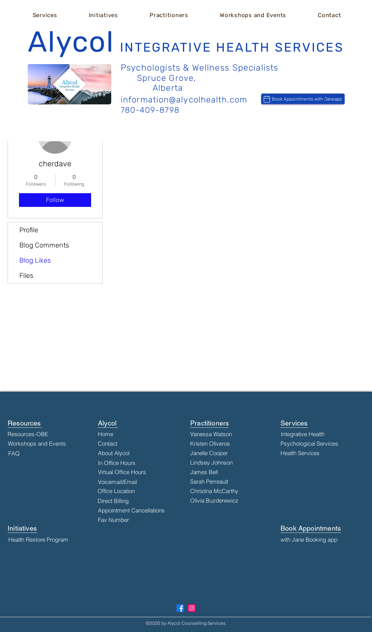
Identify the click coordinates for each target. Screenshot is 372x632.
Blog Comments (44, 245)
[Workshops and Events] (46, 443)
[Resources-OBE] (46, 434)
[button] (44, 15)
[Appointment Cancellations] (135, 510)
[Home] (122, 434)
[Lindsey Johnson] (229, 462)
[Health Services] (319, 453)
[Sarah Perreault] (229, 481)
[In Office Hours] (122, 463)
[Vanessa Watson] (229, 434)
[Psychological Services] (319, 443)
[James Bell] (229, 472)
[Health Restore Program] (47, 539)
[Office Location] (121, 491)
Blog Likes (35, 260)
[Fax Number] (135, 520)
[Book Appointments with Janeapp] (303, 99)
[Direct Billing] (121, 501)
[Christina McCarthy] (229, 491)
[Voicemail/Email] (122, 482)
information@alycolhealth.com (184, 100)
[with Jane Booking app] (319, 539)
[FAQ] (47, 453)
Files (26, 275)
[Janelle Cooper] (229, 453)
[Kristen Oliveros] (229, 443)
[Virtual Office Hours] (122, 472)
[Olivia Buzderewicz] (229, 500)
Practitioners (209, 423)
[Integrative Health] (319, 434)
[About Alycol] (122, 453)
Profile (28, 230)
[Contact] (115, 443)
